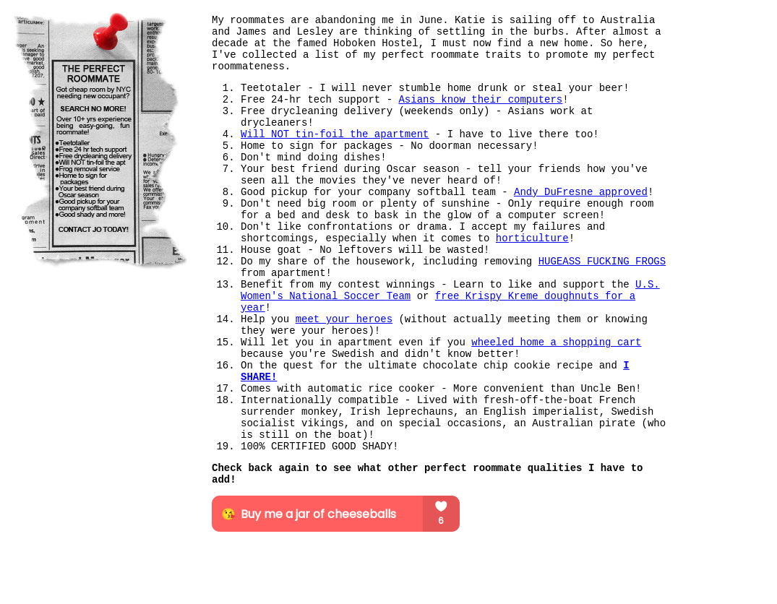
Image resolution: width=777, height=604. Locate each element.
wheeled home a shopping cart (556, 342)
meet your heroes (344, 319)
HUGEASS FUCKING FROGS (602, 261)
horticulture (532, 238)
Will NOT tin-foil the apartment (335, 134)
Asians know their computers (480, 99)
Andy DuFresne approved (581, 192)
